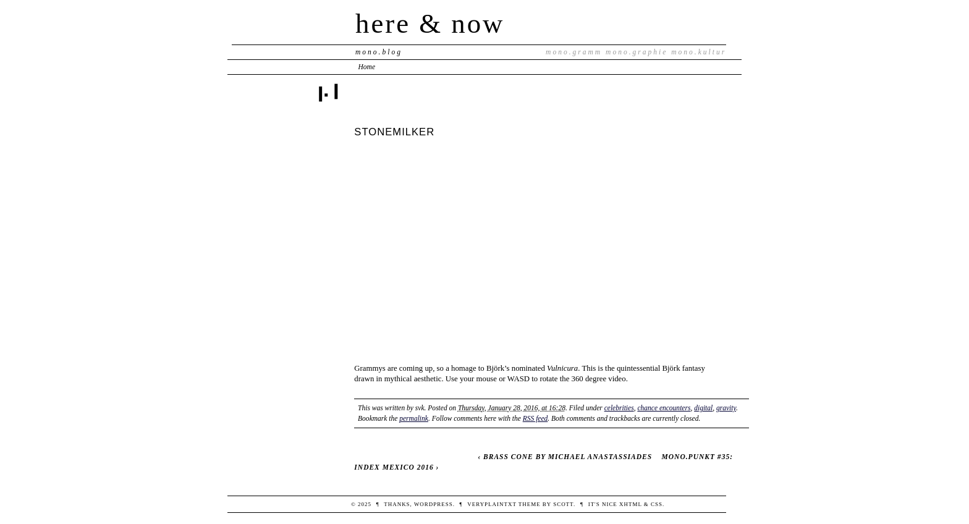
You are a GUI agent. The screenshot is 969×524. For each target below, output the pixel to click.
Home (367, 66)
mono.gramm (574, 52)
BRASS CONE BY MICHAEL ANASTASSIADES (567, 456)
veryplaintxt (491, 504)
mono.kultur (698, 52)
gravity (726, 408)
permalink (413, 418)
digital (703, 408)
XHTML (630, 504)
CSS (656, 504)
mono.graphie (636, 52)
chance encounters (663, 408)
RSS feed (535, 418)
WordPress (433, 504)
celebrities (619, 408)
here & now (429, 23)
